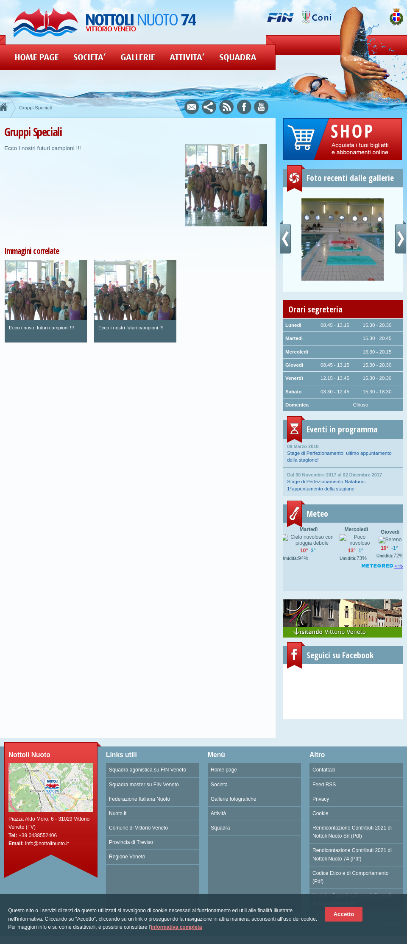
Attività (218, 813)
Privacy (320, 799)
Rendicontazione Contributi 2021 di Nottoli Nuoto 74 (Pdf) (352, 854)
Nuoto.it (117, 813)
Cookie (320, 813)
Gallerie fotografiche (233, 799)
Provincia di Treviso (131, 842)
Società (219, 785)
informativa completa (176, 927)
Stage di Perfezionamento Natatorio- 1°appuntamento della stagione (343, 481)
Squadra (220, 828)
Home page (224, 770)
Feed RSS (324, 785)
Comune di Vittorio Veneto (138, 828)
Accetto (343, 914)
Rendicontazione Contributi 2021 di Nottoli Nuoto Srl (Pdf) (352, 832)
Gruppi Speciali (35, 107)
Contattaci (323, 770)
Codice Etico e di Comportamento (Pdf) (350, 877)
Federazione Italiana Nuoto (139, 799)
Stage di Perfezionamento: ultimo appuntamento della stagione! (343, 452)
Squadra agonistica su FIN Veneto (147, 770)
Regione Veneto (127, 857)
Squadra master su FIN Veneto (144, 785)
